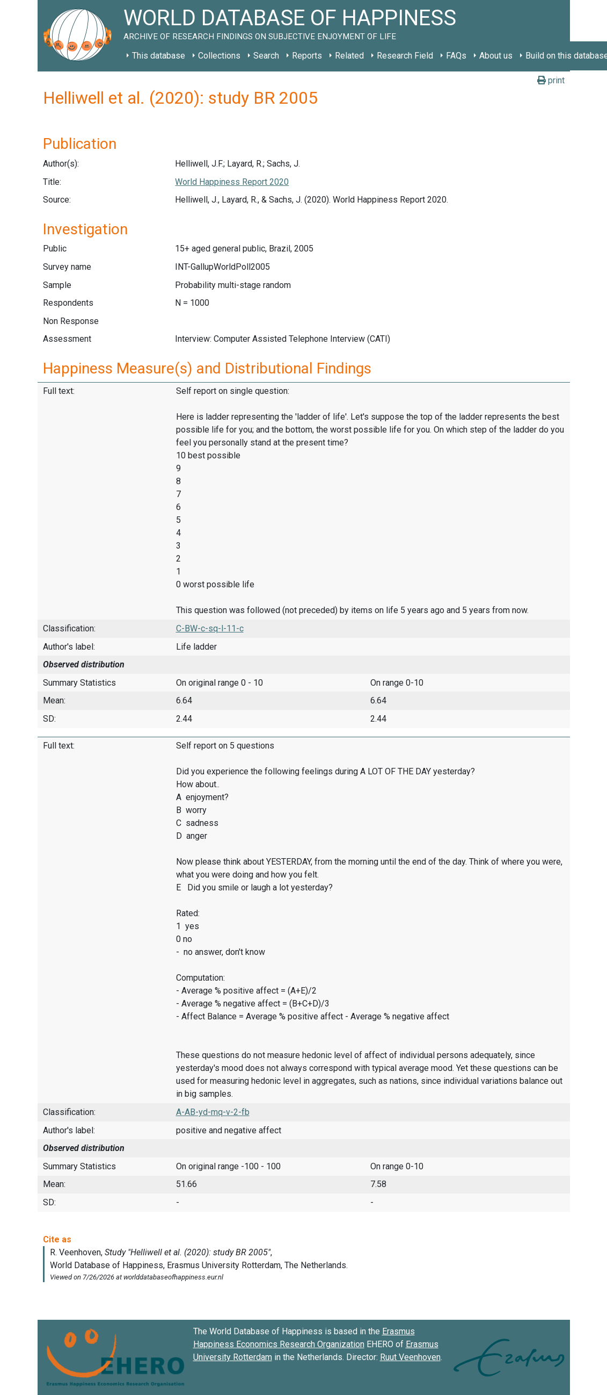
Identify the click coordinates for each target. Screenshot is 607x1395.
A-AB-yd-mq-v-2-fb (213, 1112)
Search (266, 56)
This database (158, 56)
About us (496, 56)
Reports (307, 56)
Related (349, 56)
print (551, 80)
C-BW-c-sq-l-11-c (210, 628)
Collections (219, 56)
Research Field (405, 56)
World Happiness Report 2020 (232, 182)
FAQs (456, 56)
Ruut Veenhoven (410, 1357)
